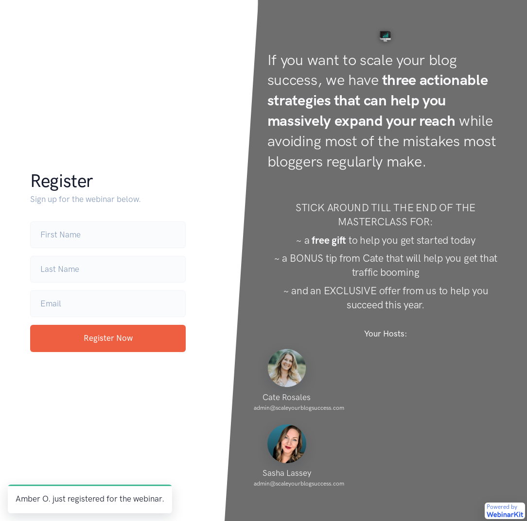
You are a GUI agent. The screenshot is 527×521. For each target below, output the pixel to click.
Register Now (108, 338)
